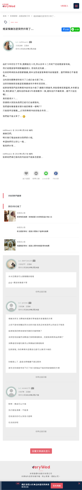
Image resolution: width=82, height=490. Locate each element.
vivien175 (26, 388)
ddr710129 (27, 260)
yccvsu (25, 302)
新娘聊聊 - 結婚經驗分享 (20, 16)
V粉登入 (64, 5)
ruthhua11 (23, 42)
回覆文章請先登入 (41, 451)
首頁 (4, 16)
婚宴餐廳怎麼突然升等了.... (44, 16)
